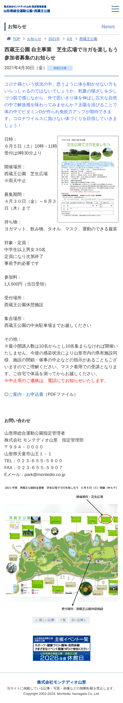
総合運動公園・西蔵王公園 (27, 9)
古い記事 (79, 620)
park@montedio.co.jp (44, 474)
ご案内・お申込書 (26, 394)
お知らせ (31, 39)
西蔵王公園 (85, 39)
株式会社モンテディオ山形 (61, 682)
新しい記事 (44, 620)
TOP (12, 39)
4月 (66, 39)
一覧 (63, 620)
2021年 (51, 39)
